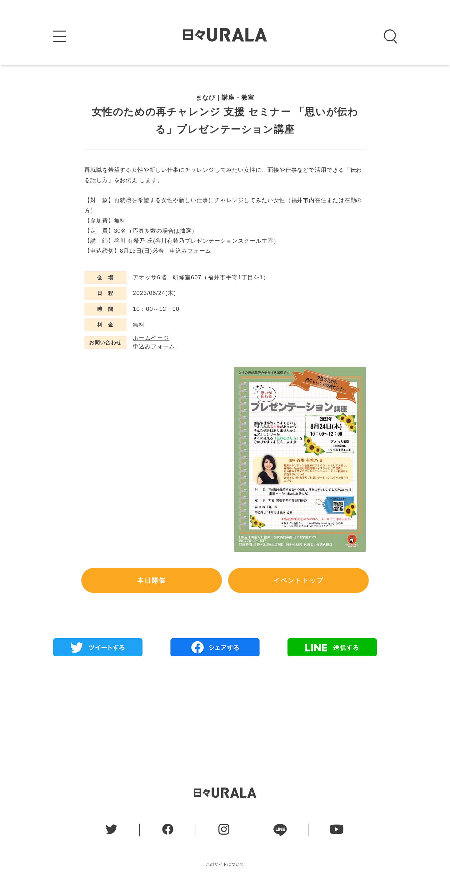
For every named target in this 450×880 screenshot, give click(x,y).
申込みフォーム (190, 251)
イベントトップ (298, 580)
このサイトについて (225, 864)
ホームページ (151, 338)
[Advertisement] (225, 706)
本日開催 (151, 580)
